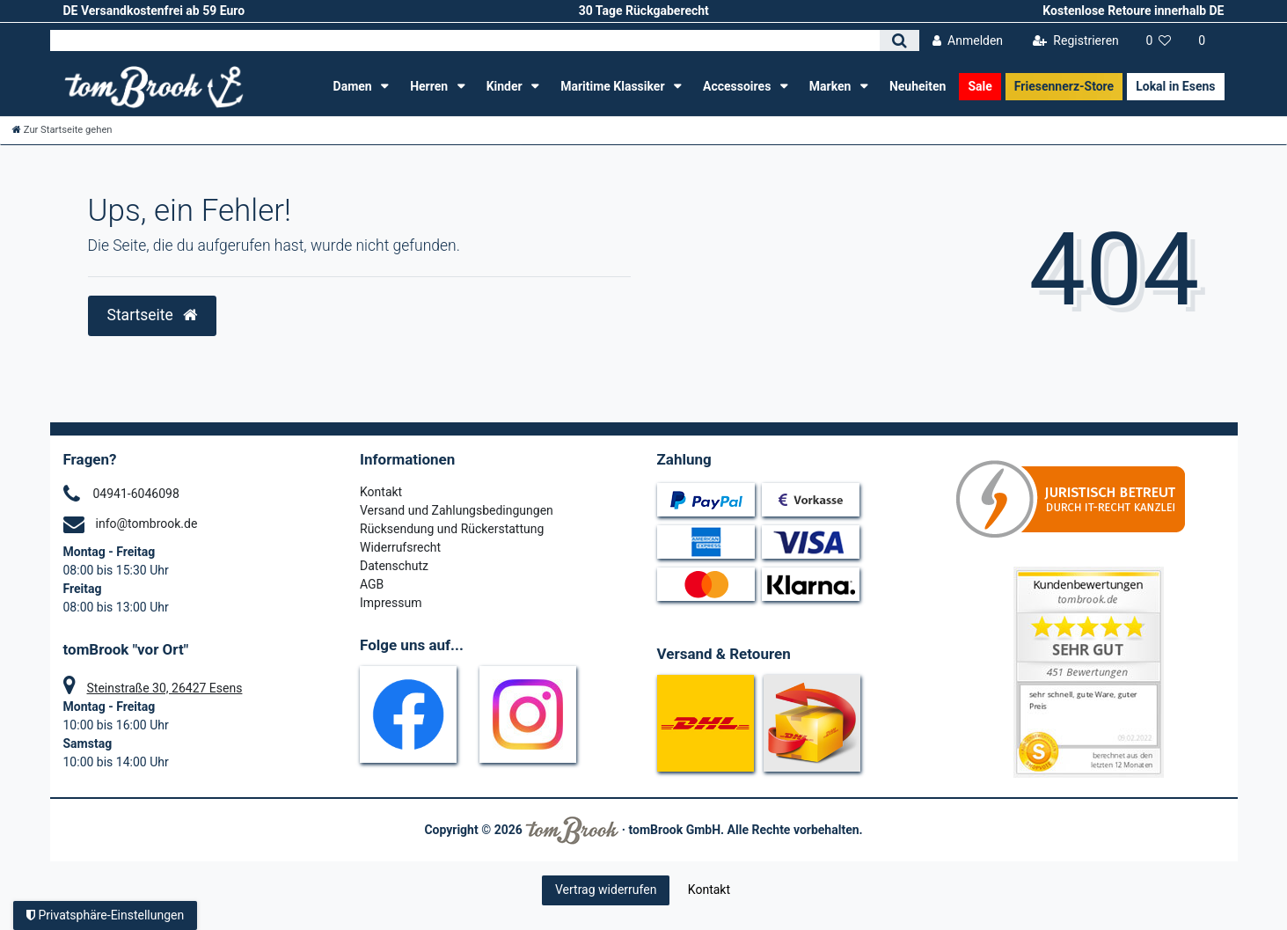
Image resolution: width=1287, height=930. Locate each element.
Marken (831, 86)
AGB (372, 584)
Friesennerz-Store (1064, 86)
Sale (979, 86)
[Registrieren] (1076, 41)
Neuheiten (918, 86)
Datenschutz (394, 566)
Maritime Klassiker (614, 86)
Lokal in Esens (1175, 86)
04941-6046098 (136, 494)
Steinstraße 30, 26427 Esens (165, 688)
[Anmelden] (968, 41)
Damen (354, 86)
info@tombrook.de (147, 523)
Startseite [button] (152, 315)
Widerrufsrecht (400, 547)
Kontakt (381, 492)
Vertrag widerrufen (605, 889)
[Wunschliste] (1158, 41)
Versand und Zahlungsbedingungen (456, 510)
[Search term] (465, 40)
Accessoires (738, 86)
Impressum (390, 603)
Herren (430, 86)
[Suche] (899, 40)
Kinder (506, 86)
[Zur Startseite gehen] (62, 129)
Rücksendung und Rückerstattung (452, 529)
